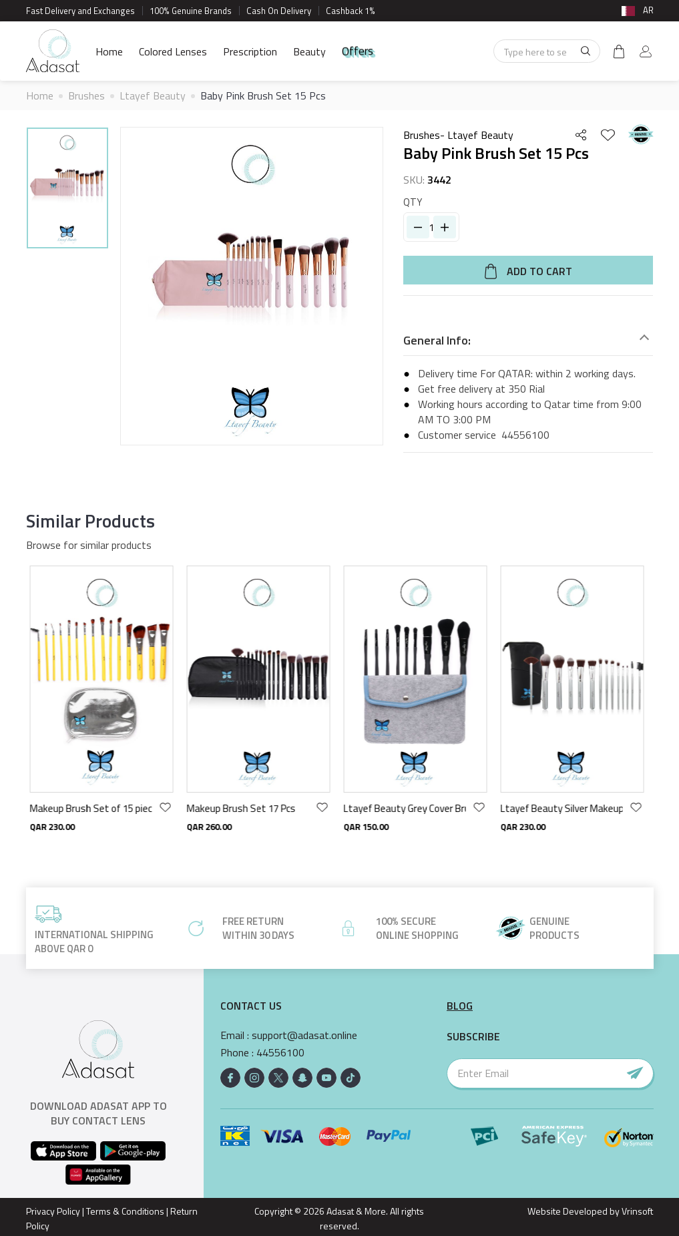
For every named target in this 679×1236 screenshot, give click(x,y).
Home (109, 51)
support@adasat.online (304, 1035)
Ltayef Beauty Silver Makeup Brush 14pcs (564, 808)
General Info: (437, 341)
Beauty (309, 51)
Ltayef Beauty (153, 95)
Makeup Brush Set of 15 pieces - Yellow (94, 808)
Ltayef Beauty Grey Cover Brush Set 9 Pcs (408, 808)
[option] (67, 190)
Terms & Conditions (125, 1211)
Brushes (86, 95)
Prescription (250, 51)
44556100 (525, 435)
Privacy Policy (53, 1211)
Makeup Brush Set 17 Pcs (244, 808)
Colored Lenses (173, 51)
